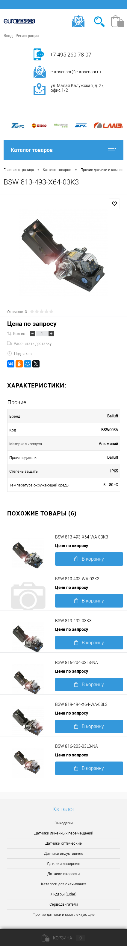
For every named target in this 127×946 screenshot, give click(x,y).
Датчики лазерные (63, 863)
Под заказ (19, 353)
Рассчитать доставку (29, 343)
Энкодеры (64, 823)
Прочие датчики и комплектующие (64, 914)
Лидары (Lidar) (63, 894)
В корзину (89, 559)
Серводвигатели (63, 904)
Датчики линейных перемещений (63, 833)
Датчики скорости (63, 874)
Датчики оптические (63, 843)
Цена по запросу (32, 324)
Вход (8, 35)
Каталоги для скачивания (63, 884)
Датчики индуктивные (63, 853)
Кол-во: (19, 333)
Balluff (112, 457)
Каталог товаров (63, 150)
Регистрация (27, 35)
